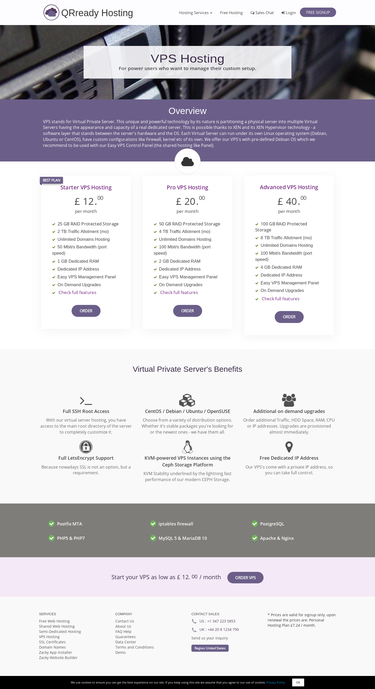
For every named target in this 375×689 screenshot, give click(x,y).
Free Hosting (231, 12)
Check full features (77, 293)
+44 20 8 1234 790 (223, 629)
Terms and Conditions (134, 647)
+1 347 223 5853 (221, 621)
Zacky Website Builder (58, 657)
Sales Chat (262, 12)
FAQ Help (123, 631)
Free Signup (318, 12)
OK (298, 682)
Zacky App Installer (55, 652)
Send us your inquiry (209, 638)
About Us (123, 626)
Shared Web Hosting (57, 626)
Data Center (125, 641)
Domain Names (52, 647)
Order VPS (245, 577)
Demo (120, 652)
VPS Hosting (49, 636)
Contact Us (124, 621)
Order (86, 310)
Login (289, 12)
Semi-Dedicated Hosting (60, 631)
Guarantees (125, 636)
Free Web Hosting (54, 621)
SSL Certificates (52, 641)
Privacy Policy (275, 682)
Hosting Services (195, 12)
